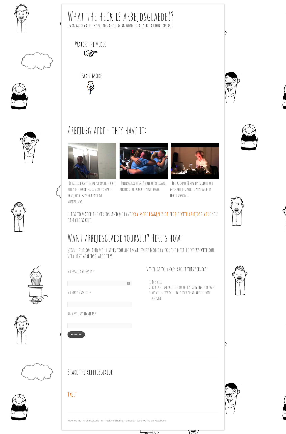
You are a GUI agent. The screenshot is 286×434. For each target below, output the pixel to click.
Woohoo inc (74, 420)
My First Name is (79, 292)
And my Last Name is (82, 314)
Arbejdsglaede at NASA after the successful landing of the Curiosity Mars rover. (142, 186)
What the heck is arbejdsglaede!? (121, 16)
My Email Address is (81, 271)
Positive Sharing (114, 420)
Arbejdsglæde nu (93, 420)
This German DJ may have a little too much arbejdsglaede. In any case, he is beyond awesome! (191, 189)
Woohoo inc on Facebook (151, 420)
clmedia (130, 420)
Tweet (72, 394)
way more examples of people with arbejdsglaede (171, 214)
